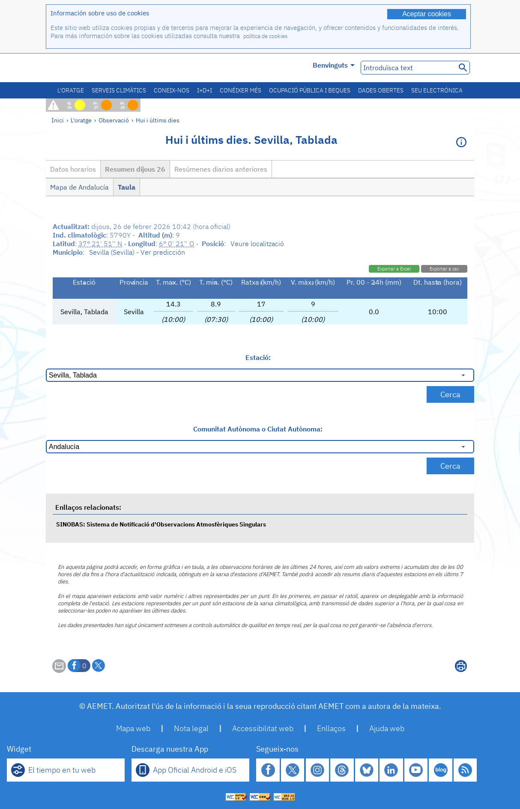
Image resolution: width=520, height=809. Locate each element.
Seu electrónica (437, 90)
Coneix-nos (171, 90)
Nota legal (191, 728)
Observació (114, 120)
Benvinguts (334, 65)
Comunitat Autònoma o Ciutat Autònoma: (258, 429)
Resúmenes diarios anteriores (220, 169)
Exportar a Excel (394, 269)
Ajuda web (386, 728)
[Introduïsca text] (407, 67)
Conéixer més (240, 90)
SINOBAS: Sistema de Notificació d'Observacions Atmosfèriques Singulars (161, 524)
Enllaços (331, 728)
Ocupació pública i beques (309, 90)
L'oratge (70, 90)
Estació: (258, 357)
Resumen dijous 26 (135, 169)
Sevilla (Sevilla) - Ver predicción (137, 252)
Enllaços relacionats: (88, 507)
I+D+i (204, 90)
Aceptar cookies (426, 14)
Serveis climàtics (119, 90)
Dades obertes (380, 90)
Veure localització (257, 243)
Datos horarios (73, 169)
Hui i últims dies (157, 120)
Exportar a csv (444, 269)
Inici (57, 120)
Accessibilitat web (262, 728)
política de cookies (265, 36)
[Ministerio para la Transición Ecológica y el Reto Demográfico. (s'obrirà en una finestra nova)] (94, 68)
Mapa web (133, 728)
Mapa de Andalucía (79, 187)
